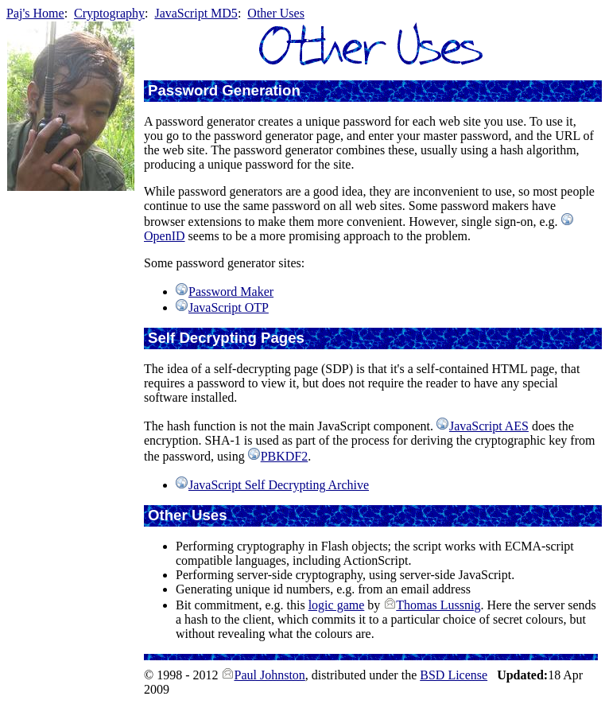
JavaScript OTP (228, 307)
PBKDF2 (284, 456)
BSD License (453, 675)
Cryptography (109, 13)
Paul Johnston (269, 675)
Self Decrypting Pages (226, 337)
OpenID (164, 236)
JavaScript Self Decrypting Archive (278, 485)
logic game (336, 605)
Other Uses (275, 13)
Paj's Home (35, 13)
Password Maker (230, 291)
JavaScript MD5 (195, 13)
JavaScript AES (489, 426)
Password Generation (224, 90)
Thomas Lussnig (438, 605)
